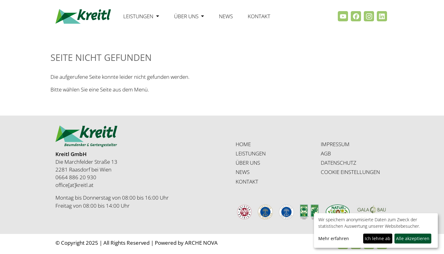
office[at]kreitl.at (74, 184)
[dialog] (376, 230)
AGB (326, 153)
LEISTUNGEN (251, 153)
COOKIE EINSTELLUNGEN (350, 172)
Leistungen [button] (139, 16)
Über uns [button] (187, 16)
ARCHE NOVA (201, 242)
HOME (243, 144)
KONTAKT (247, 181)
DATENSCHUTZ (338, 162)
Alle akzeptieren (412, 238)
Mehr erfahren (333, 238)
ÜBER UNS (248, 162)
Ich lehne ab (377, 238)
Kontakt (259, 16)
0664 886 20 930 (75, 177)
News (226, 16)
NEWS (243, 172)
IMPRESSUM (335, 144)
